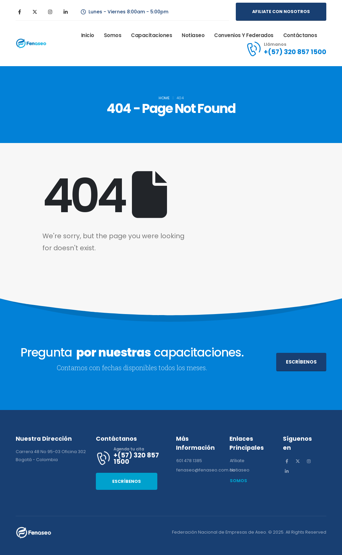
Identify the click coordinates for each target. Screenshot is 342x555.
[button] (281, 11)
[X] (34, 11)
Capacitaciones (151, 35)
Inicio (87, 35)
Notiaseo (193, 35)
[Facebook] (19, 11)
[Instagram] (50, 11)
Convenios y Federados (244, 35)
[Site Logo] (32, 43)
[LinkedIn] (65, 11)
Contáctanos (300, 35)
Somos (113, 35)
